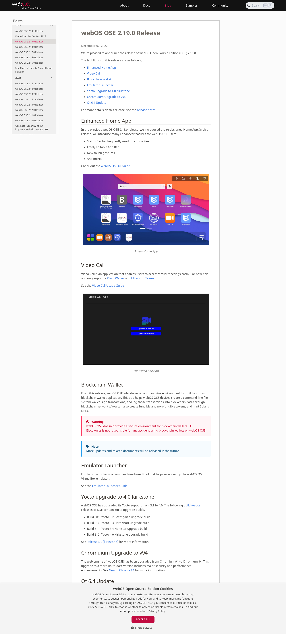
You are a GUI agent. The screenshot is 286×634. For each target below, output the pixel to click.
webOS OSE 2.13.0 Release (29, 104)
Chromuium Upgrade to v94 (106, 97)
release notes (146, 110)
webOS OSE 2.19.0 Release (29, 41)
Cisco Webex (115, 278)
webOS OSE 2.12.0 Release (29, 110)
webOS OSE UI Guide (115, 166)
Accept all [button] (143, 619)
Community (220, 5)
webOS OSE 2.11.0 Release (29, 115)
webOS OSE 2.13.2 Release (29, 94)
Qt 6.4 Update (96, 103)
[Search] (260, 5)
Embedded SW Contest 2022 (30, 36)
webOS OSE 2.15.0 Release (29, 62)
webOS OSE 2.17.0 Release (29, 52)
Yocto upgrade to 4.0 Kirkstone (108, 91)
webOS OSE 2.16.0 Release (29, 57)
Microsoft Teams (142, 278)
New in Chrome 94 (121, 570)
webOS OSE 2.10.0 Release (29, 120)
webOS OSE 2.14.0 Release (29, 88)
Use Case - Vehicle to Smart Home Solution (33, 69)
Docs (146, 5)
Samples (192, 5)
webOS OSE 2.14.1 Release (29, 83)
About (124, 5)
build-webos (192, 505)
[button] (143, 628)
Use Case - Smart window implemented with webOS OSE (31, 127)
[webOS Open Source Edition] (27, 5)
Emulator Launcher (100, 85)
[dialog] (143, 608)
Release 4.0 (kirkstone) (102, 542)
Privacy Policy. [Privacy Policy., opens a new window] (157, 611)
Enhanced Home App (101, 68)
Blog (168, 5)
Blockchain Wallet (99, 79)
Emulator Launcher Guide (109, 486)
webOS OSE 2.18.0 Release (29, 46)
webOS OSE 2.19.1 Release (29, 31)
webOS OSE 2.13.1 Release (29, 99)
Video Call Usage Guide (108, 286)
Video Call (94, 73)
